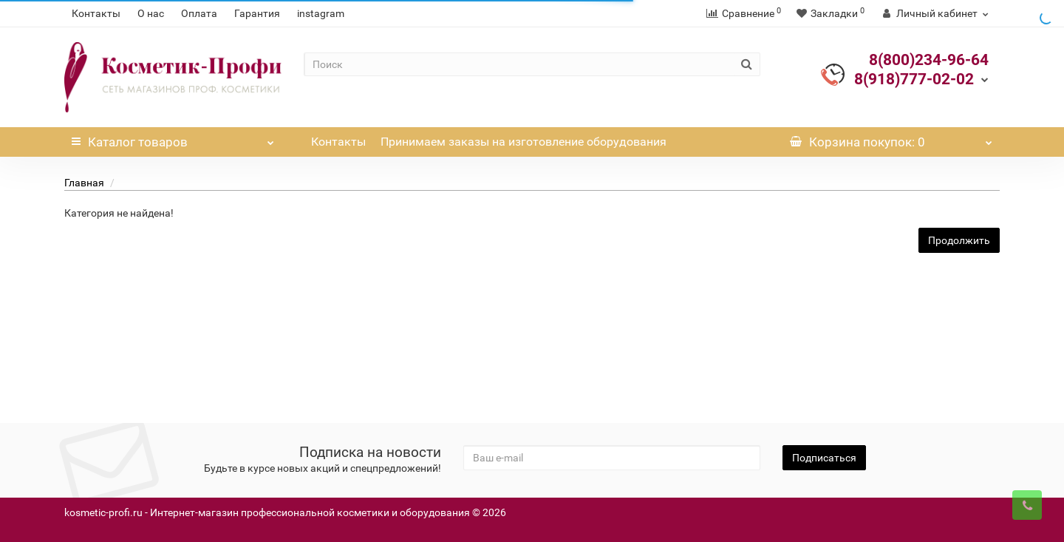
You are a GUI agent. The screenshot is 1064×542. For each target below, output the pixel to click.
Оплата (199, 13)
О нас (150, 13)
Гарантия (257, 13)
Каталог (173, 138)
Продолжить (959, 240)
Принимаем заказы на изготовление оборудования (523, 142)
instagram (320, 13)
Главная (84, 183)
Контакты (96, 13)
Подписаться (824, 458)
